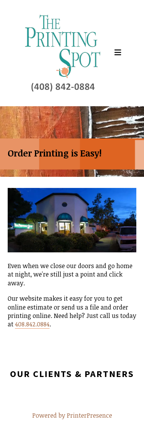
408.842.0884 (32, 324)
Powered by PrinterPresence (72, 415)
